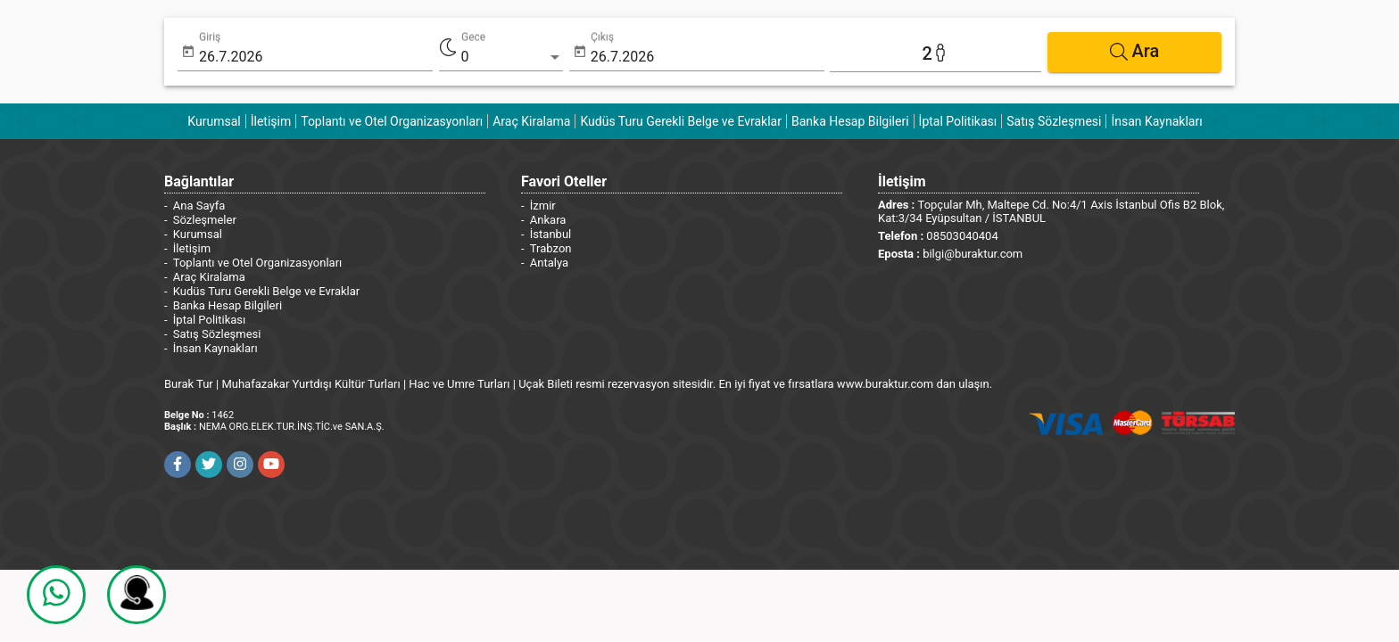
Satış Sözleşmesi (1053, 121)
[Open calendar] (188, 51)
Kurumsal (213, 121)
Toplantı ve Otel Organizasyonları (392, 121)
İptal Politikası (958, 121)
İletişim (271, 121)
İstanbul (550, 234)
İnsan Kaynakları (1156, 121)
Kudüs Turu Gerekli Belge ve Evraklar (681, 121)
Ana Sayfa (199, 205)
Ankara (548, 219)
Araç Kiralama (531, 121)
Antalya (549, 262)
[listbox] (512, 57)
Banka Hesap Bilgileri (850, 121)
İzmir (543, 205)
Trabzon (551, 248)
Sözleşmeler (204, 219)
